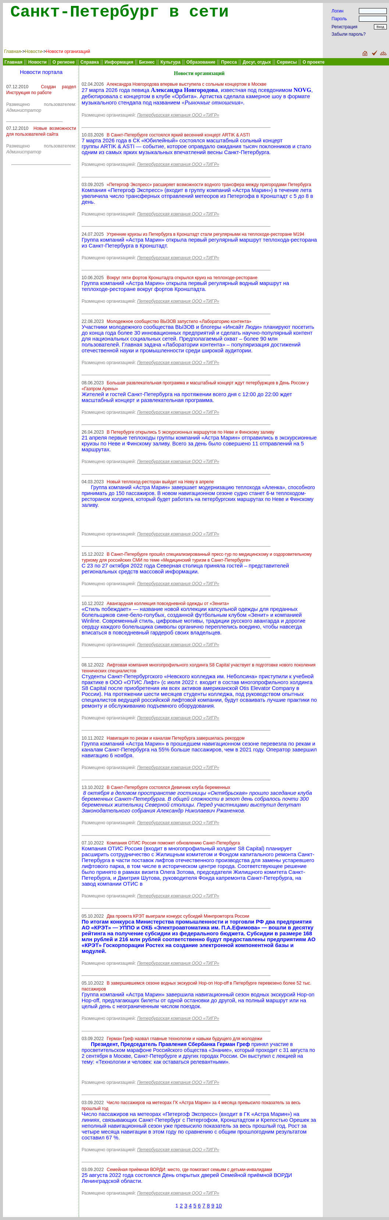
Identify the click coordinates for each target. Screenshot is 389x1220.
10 (219, 1206)
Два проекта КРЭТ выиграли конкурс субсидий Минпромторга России (178, 916)
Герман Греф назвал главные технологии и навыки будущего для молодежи (184, 1038)
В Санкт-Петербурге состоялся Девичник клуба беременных (168, 787)
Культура (170, 62)
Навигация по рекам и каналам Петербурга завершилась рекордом (176, 738)
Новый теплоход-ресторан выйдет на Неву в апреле (160, 481)
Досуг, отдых (257, 62)
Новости (33, 51)
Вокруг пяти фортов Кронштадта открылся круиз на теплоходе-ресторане (182, 277)
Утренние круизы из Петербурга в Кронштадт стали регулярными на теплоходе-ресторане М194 (205, 234)
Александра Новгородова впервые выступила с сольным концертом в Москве (186, 84)
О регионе (64, 62)
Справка (90, 62)
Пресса (229, 62)
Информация (119, 62)
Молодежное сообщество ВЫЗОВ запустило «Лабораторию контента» (179, 321)
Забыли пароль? (349, 34)
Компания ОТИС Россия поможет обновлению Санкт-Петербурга (173, 843)
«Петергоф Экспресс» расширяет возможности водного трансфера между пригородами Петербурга (209, 184)
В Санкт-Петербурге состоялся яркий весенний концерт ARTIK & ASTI (178, 135)
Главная (12, 51)
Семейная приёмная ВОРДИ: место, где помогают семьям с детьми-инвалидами (189, 1169)
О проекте (314, 62)
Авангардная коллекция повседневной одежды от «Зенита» (168, 603)
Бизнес (146, 62)
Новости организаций (68, 51)
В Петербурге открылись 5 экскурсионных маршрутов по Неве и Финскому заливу (190, 432)
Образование (200, 62)
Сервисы (287, 62)
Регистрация (344, 26)
